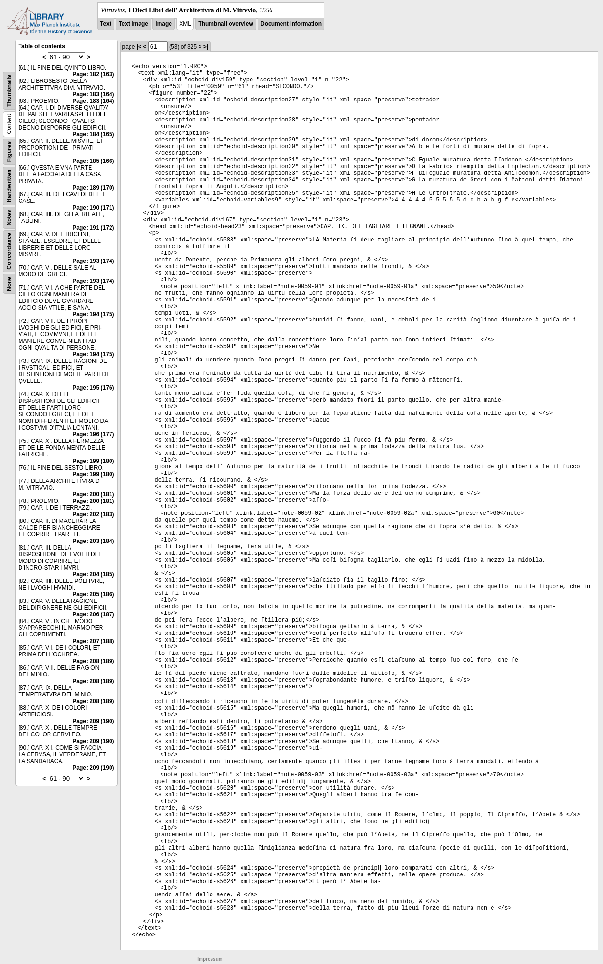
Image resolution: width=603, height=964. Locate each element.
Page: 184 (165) (93, 134)
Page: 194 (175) (93, 314)
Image (163, 23)
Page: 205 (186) (93, 594)
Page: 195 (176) (93, 387)
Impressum (209, 959)
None (9, 284)
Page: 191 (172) (93, 227)
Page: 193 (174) (93, 261)
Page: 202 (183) (93, 514)
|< (139, 46)
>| (205, 46)
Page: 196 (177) (93, 434)
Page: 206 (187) (93, 614)
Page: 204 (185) (93, 574)
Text (105, 23)
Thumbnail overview (225, 23)
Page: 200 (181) (93, 494)
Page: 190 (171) (93, 207)
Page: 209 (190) (93, 721)
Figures (9, 151)
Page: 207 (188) (93, 641)
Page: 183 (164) (93, 94)
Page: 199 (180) (93, 461)
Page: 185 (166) (93, 161)
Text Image (133, 23)
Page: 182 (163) (93, 74)
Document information (291, 23)
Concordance (9, 251)
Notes (9, 217)
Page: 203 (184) (93, 541)
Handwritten (9, 186)
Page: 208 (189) (93, 661)
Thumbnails (9, 91)
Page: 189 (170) (93, 187)
